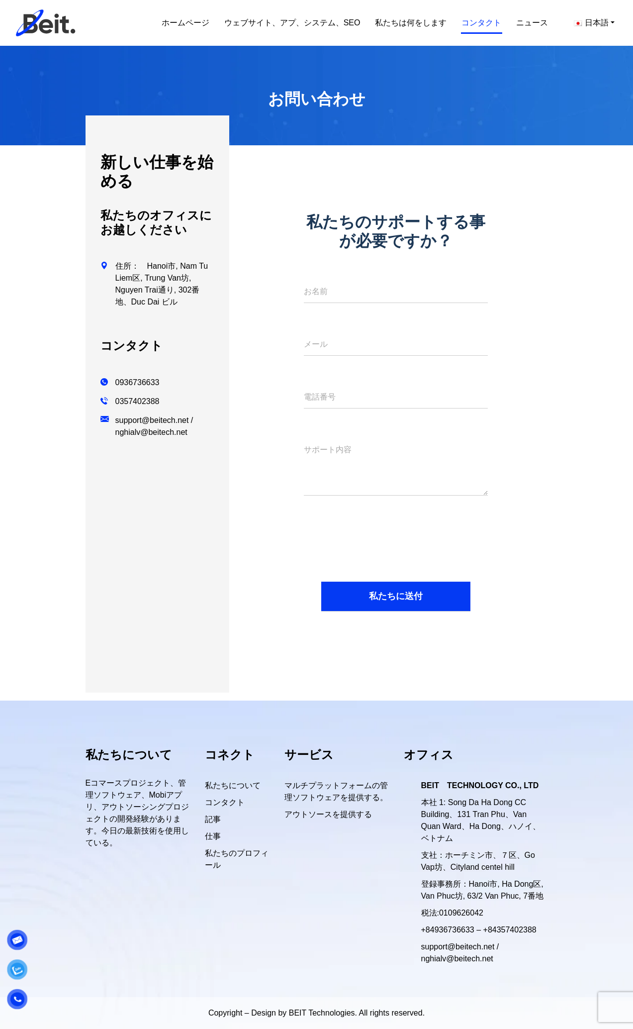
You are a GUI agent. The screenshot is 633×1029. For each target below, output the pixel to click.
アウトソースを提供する (328, 814)
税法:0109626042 (452, 913)
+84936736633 (447, 930)
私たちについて (233, 785)
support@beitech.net (152, 420)
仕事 (213, 836)
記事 (213, 819)
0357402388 (137, 401)
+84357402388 (510, 930)
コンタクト (225, 802)
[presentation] (379, 546)
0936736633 (137, 382)
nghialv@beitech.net (151, 432)
